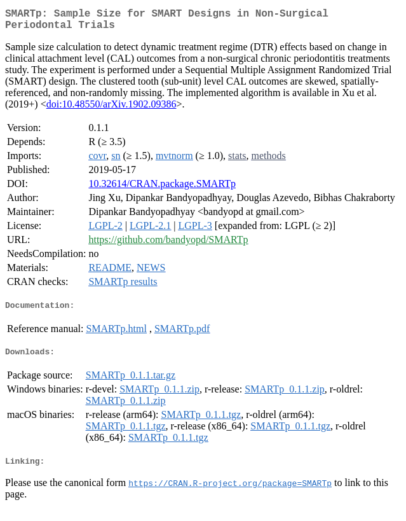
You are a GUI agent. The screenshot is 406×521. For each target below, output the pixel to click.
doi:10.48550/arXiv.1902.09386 (111, 109)
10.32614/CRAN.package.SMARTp (161, 188)
